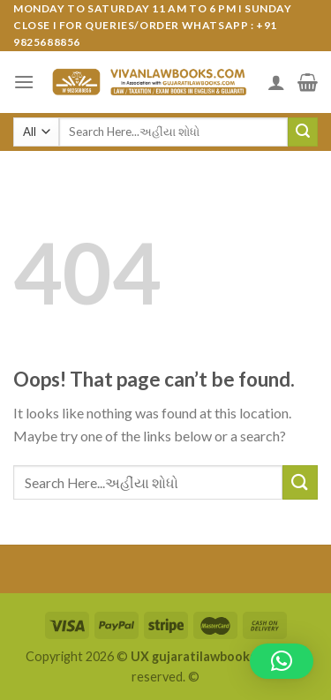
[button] (281, 661)
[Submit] (303, 132)
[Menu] (23, 81)
